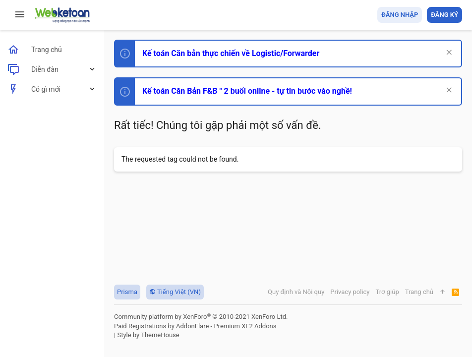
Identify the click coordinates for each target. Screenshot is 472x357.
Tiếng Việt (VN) (175, 292)
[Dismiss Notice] (448, 53)
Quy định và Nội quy (296, 292)
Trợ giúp (387, 292)
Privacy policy (349, 292)
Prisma (127, 292)
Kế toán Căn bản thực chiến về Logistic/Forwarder (230, 53)
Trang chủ (419, 292)
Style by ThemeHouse (148, 335)
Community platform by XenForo (201, 316)
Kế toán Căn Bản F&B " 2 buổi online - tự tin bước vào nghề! (247, 91)
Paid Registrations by (195, 326)
